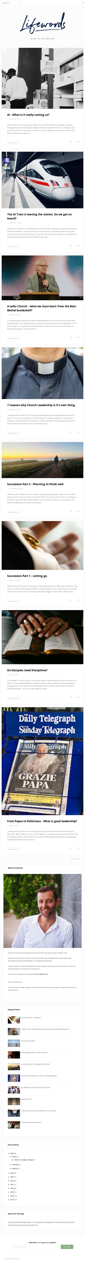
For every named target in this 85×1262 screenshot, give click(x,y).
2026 (12, 1153)
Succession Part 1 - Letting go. (27, 576)
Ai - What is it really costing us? (28, 115)
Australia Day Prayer (28, 1041)
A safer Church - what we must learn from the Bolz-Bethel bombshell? (45, 1029)
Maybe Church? (26, 1099)
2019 (12, 1192)
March (14, 1157)
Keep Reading (13, 143)
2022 (12, 1181)
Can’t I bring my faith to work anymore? (34, 1052)
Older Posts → (75, 859)
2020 (12, 1188)
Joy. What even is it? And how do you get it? (35, 1087)
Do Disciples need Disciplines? (27, 670)
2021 (12, 1184)
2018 (12, 1196)
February (15, 1165)
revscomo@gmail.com (41, 974)
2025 (12, 1173)
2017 (12, 1200)
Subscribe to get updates (42, 1242)
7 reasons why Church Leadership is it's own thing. (41, 405)
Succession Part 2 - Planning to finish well (35, 484)
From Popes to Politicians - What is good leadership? (42, 821)
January (15, 1168)
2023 (12, 1177)
